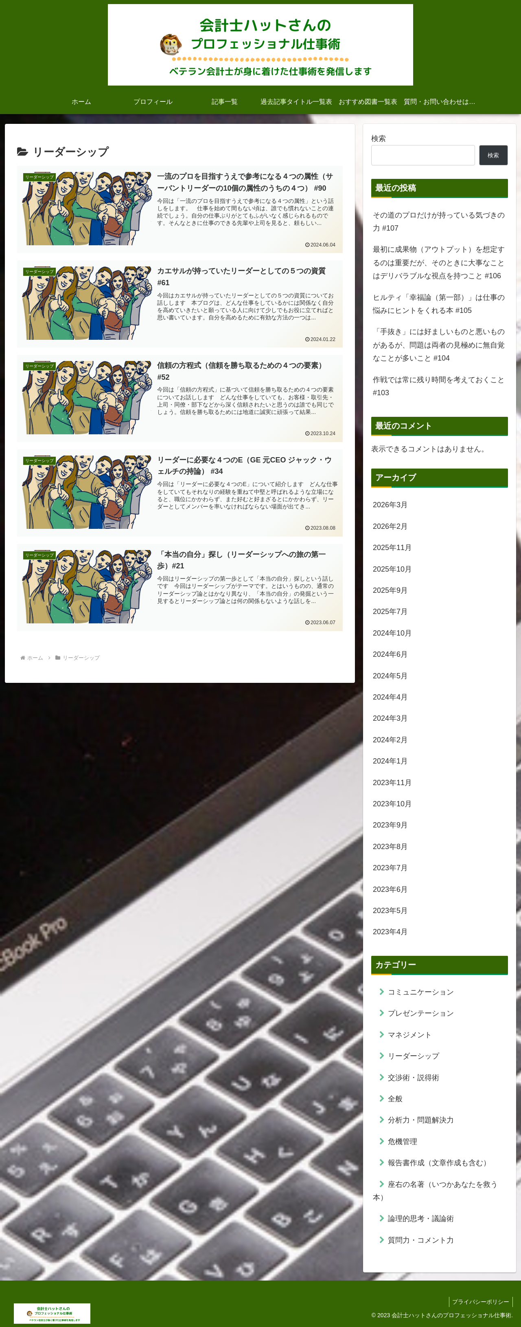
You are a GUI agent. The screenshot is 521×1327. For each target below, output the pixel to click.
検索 (378, 138)
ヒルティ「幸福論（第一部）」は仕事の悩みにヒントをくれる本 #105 (439, 304)
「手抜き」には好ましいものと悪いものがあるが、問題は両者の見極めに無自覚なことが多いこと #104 (439, 345)
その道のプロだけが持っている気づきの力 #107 (439, 221)
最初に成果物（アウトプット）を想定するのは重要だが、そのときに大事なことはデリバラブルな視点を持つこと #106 (439, 262)
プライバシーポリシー (479, 1301)
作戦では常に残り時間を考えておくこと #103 (439, 386)
